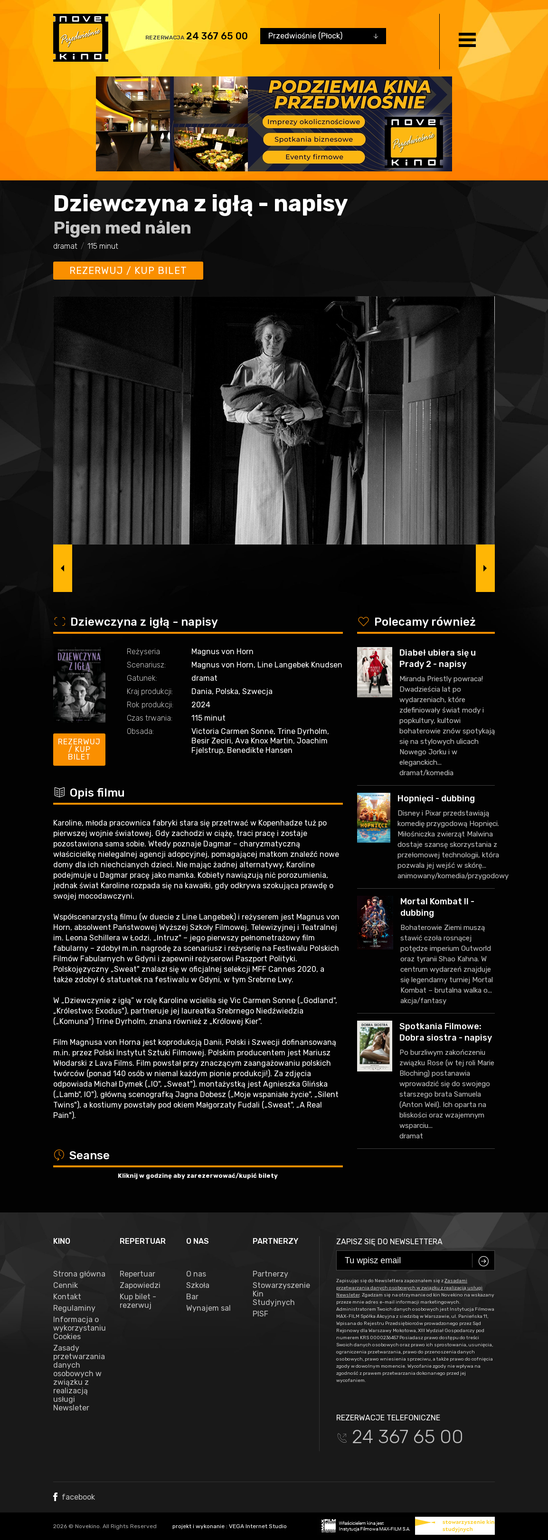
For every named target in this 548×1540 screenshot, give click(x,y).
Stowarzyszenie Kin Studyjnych (279, 1294)
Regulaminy (74, 1308)
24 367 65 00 (217, 36)
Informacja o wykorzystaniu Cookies (79, 1328)
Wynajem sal (208, 1308)
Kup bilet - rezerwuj (138, 1301)
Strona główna (79, 1274)
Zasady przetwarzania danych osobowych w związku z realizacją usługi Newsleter (79, 1378)
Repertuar (137, 1274)
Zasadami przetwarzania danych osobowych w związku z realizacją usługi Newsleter (409, 1288)
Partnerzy (270, 1274)
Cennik (65, 1285)
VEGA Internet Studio (258, 1526)
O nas (196, 1274)
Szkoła (197, 1285)
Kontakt (67, 1297)
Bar (192, 1297)
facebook (74, 1497)
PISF (260, 1314)
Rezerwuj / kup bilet (128, 270)
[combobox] (323, 36)
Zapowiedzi (140, 1285)
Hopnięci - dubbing (436, 798)
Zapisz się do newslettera (389, 1241)
